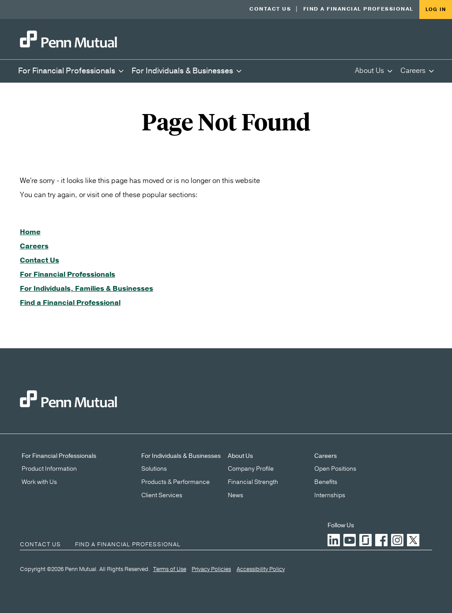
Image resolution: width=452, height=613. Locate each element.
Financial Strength (253, 482)
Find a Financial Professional (358, 9)
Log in (436, 9)
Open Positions (335, 469)
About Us (240, 456)
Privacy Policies (211, 569)
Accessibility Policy (261, 569)
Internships (329, 495)
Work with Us (39, 482)
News (235, 495)
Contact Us (270, 9)
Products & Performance (175, 482)
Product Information (49, 469)
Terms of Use (169, 569)
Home (30, 232)
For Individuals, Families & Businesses (86, 288)
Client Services (161, 495)
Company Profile (251, 469)
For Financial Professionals (67, 274)
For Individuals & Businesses (181, 456)
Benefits (325, 482)
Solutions (154, 469)
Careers (34, 246)
